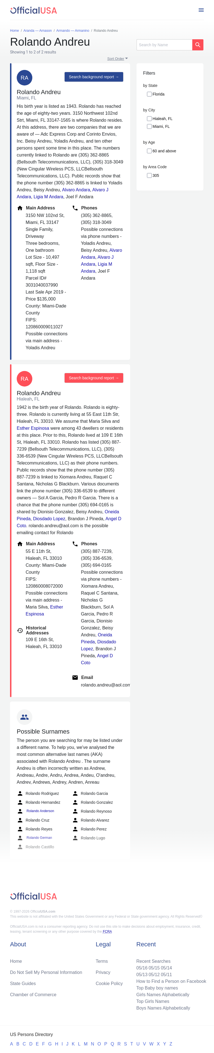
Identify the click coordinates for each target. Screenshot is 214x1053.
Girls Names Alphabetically (162, 994)
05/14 (166, 968)
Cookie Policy (109, 983)
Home (16, 961)
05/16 (141, 968)
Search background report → (94, 77)
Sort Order (115, 59)
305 (156, 175)
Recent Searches (153, 961)
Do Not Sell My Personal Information (46, 972)
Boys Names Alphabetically (163, 1008)
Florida (159, 94)
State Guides (23, 983)
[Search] (164, 44)
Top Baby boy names (157, 988)
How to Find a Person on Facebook (171, 981)
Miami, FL (161, 126)
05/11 (166, 974)
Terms (102, 961)
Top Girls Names (152, 1001)
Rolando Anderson (35, 811)
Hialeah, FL (163, 118)
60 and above (164, 150)
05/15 (154, 968)
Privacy (103, 972)
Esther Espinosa (33, 428)
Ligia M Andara (48, 196)
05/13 (141, 974)
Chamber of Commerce (33, 994)
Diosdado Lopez (49, 518)
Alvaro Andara (76, 189)
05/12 (154, 974)
